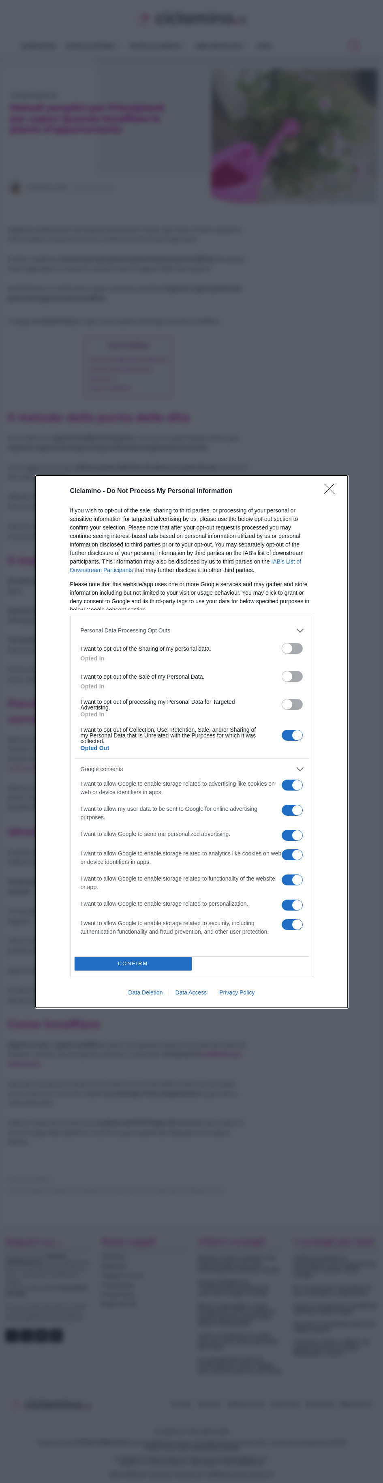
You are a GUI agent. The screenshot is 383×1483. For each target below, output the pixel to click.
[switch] (292, 648)
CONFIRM (133, 963)
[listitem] (192, 630)
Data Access (191, 992)
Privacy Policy (237, 992)
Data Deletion (145, 992)
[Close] (332, 491)
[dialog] (192, 742)
